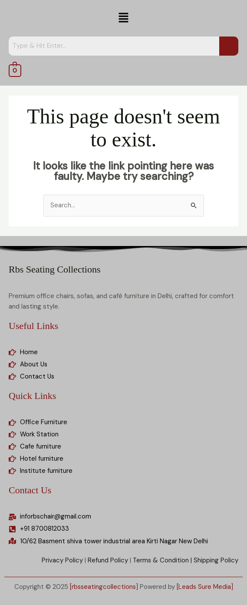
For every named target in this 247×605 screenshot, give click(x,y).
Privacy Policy (61, 560)
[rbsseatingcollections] (103, 586)
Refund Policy (107, 560)
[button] (123, 18)
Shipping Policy (216, 560)
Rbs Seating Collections (54, 269)
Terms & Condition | (162, 560)
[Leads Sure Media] (205, 586)
